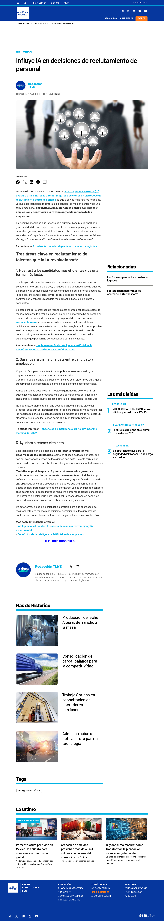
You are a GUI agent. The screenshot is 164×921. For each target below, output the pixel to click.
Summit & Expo (30, 888)
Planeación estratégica (70, 888)
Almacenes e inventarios (71, 896)
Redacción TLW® (35, 85)
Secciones (110, 18)
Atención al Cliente (101, 896)
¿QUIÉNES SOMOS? (133, 892)
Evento (141, 18)
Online (26, 884)
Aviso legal (130, 896)
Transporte (64, 892)
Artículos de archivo (69, 900)
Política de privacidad (136, 888)
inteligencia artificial (29, 790)
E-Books (55, 3)
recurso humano (26, 322)
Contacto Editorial (101, 888)
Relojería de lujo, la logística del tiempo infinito (53, 24)
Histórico (24, 51)
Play (66, 3)
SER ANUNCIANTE (100, 892)
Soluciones (126, 18)
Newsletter (39, 3)
